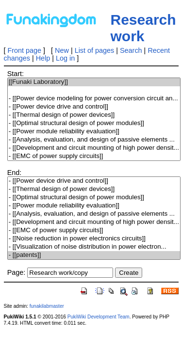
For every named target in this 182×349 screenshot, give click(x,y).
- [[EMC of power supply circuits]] (94, 156)
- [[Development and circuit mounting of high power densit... (94, 148)
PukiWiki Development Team (98, 316)
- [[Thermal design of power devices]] (94, 115)
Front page (25, 50)
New (62, 50)
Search (131, 50)
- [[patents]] (94, 255)
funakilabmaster (47, 306)
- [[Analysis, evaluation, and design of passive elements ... (94, 140)
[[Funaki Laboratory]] (94, 82)
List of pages (95, 50)
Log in (65, 58)
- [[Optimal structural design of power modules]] (94, 123)
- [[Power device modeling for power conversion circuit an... (94, 99)
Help (43, 58)
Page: (16, 272)
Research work (143, 28)
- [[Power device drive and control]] (94, 107)
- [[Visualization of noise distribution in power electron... (94, 247)
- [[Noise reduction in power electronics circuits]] (94, 239)
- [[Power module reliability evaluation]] (94, 131)
